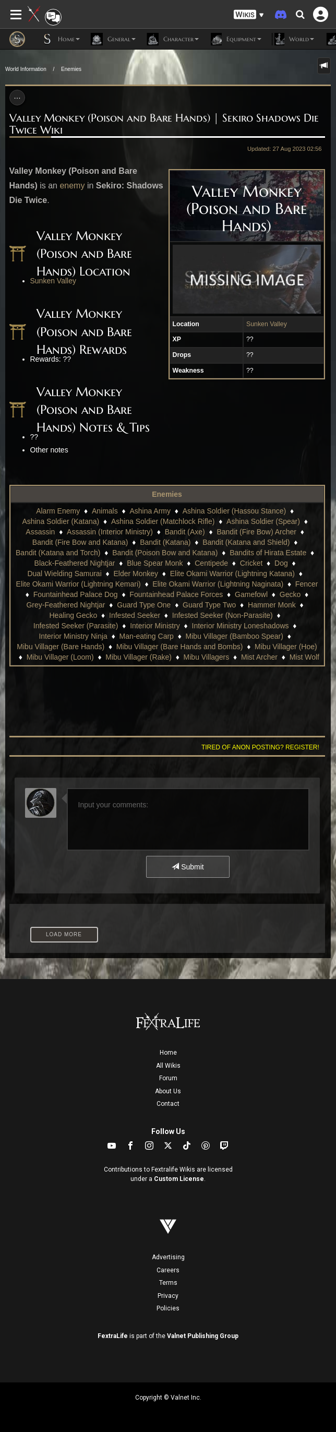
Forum (168, 1078)
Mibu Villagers (207, 657)
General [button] (113, 39)
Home (168, 1052)
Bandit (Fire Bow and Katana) (80, 542)
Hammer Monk (272, 605)
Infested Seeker (134, 615)
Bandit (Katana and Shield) (246, 542)
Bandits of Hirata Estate (268, 552)
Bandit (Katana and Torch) (58, 552)
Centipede (211, 563)
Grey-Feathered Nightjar (65, 605)
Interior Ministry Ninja (73, 636)
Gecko (290, 594)
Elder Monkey (135, 573)
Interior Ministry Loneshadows (240, 626)
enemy (72, 185)
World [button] (293, 39)
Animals (105, 511)
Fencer (306, 584)
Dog (281, 563)
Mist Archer (259, 657)
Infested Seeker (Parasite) (75, 626)
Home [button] (60, 39)
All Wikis (168, 1065)
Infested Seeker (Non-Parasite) (222, 615)
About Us (168, 1091)
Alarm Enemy (58, 511)
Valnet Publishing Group (202, 1336)
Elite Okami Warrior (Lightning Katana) (232, 573)
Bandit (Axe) (185, 532)
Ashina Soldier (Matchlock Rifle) (162, 521)
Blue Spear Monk (155, 563)
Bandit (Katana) (165, 542)
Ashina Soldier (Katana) (60, 521)
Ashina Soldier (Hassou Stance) (234, 511)
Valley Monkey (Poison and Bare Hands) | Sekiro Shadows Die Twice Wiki (164, 124)
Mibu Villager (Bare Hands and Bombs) (179, 646)
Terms (168, 1282)
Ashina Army (150, 511)
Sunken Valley (266, 324)
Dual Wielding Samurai (64, 573)
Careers (168, 1270)
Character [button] (172, 39)
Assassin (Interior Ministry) (110, 532)
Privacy (168, 1295)
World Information (25, 69)
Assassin (40, 532)
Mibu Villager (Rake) (138, 657)
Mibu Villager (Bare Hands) (60, 646)
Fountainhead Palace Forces (176, 594)
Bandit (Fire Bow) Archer (256, 532)
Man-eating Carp (146, 636)
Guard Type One (144, 605)
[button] (249, 15)
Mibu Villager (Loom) (60, 657)
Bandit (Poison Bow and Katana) (165, 552)
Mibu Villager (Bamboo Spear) (234, 636)
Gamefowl (251, 594)
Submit (187, 867)
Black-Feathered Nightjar (74, 563)
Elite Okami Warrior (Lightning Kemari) (78, 584)
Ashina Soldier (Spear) (263, 521)
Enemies (71, 69)
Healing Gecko (74, 615)
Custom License (179, 1179)
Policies (168, 1308)
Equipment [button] (235, 39)
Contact (168, 1103)
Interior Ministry (155, 626)
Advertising (168, 1257)
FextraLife (113, 1336)
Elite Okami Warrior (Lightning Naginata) (217, 584)
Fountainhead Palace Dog (75, 594)
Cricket (251, 563)
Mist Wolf (304, 657)
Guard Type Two (209, 605)
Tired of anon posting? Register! (260, 747)
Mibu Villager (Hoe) (286, 646)
